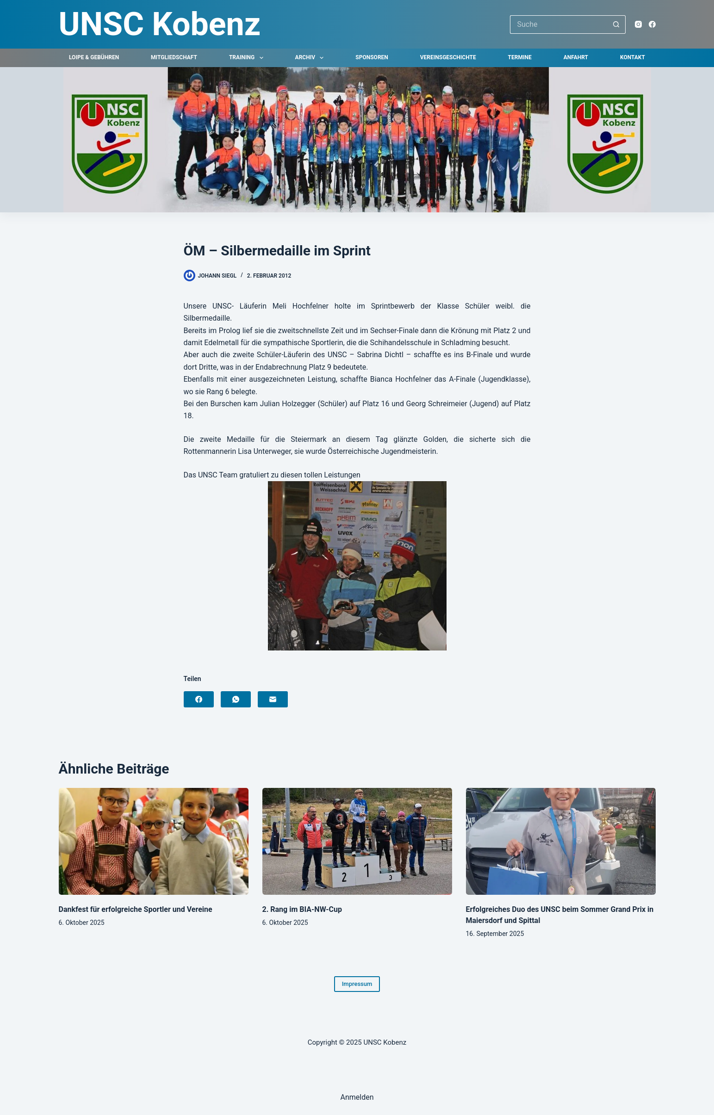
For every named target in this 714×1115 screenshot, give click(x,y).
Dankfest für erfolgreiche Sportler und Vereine (135, 909)
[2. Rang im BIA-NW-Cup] (357, 841)
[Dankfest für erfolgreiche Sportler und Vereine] (153, 841)
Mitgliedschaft (174, 57)
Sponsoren (371, 57)
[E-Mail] (273, 699)
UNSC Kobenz (160, 24)
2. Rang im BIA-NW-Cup (302, 909)
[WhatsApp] (236, 699)
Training (248, 57)
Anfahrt (576, 57)
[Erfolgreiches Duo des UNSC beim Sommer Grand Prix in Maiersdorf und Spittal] (561, 841)
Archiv (311, 57)
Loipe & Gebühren (94, 57)
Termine (520, 57)
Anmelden (356, 1097)
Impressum (357, 983)
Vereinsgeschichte (448, 57)
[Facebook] (652, 24)
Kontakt (632, 57)
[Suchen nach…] (558, 24)
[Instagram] (638, 24)
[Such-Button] (616, 24)
